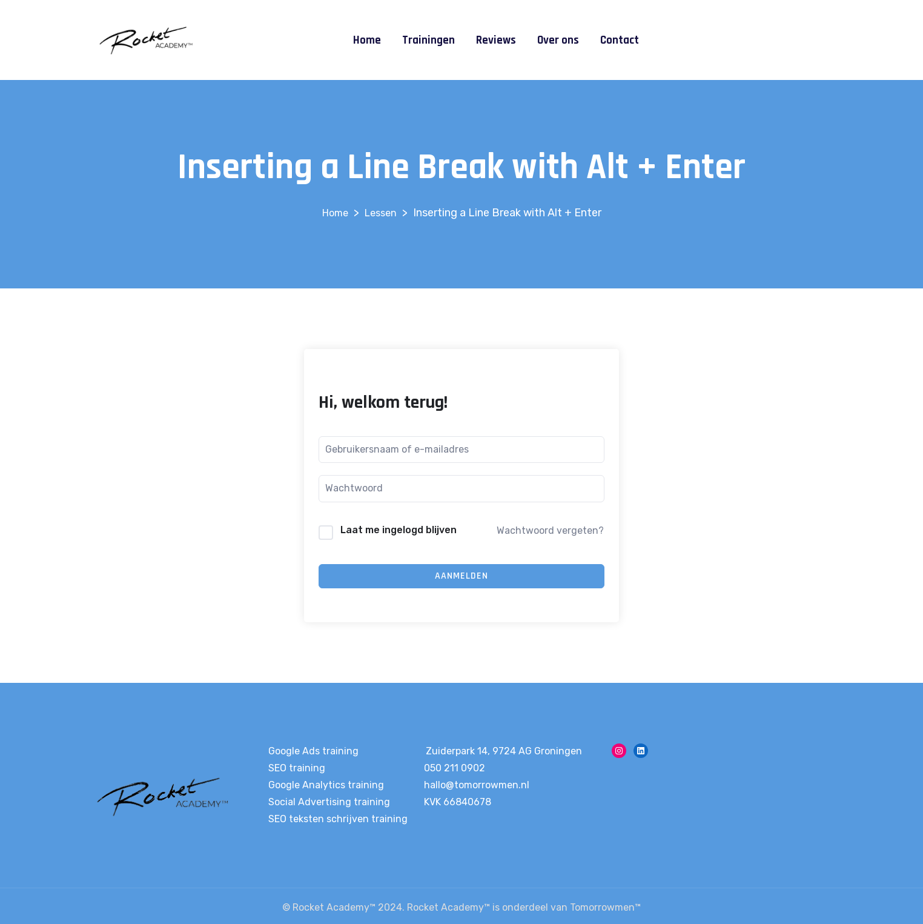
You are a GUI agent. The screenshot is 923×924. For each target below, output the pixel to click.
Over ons (558, 40)
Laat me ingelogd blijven (398, 530)
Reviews (496, 40)
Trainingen (428, 40)
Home (367, 40)
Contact (619, 40)
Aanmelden (461, 576)
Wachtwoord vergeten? (550, 530)
